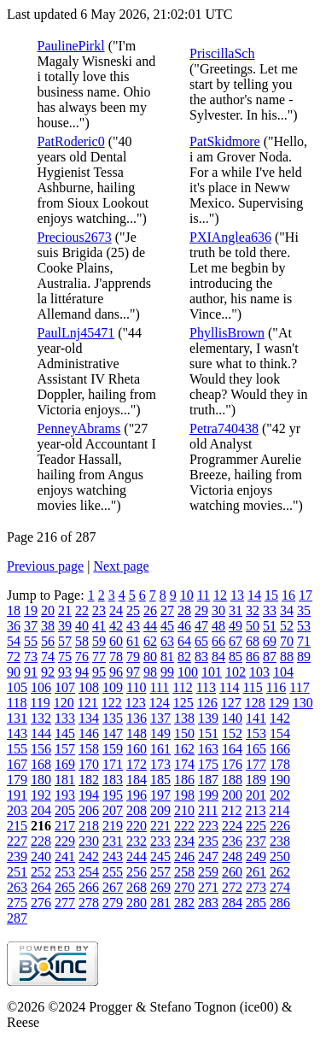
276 (41, 902)
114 (229, 687)
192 (41, 795)
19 (31, 610)
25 (133, 610)
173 (160, 764)
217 (65, 825)
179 (17, 779)
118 (16, 702)
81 (167, 656)
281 (160, 902)
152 (232, 733)
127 (231, 702)
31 (235, 610)
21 (65, 610)
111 (159, 687)
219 (112, 825)
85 (235, 656)
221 (160, 825)
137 (160, 718)
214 (279, 810)
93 (65, 672)
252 (41, 872)
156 (41, 749)
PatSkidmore (224, 141)
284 (232, 902)
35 (304, 610)
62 (150, 641)
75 (65, 656)
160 (136, 749)
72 (13, 656)
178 (280, 764)
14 (254, 595)
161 (160, 749)
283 (208, 902)
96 (116, 672)
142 (280, 718)
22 (82, 610)
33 (269, 610)
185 (160, 779)
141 (256, 718)
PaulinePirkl (71, 45)
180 (41, 779)
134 (89, 718)
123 (135, 702)
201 (256, 795)
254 (89, 872)
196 (136, 795)
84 (218, 656)
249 (256, 856)
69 (269, 641)
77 (99, 656)
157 (65, 749)
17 (305, 595)
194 (89, 795)
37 (31, 626)
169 (65, 764)
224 (232, 825)
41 (99, 626)
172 (136, 764)
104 (283, 672)
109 (112, 687)
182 (89, 779)
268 (136, 887)
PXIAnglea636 (230, 237)
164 (232, 749)
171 (112, 764)
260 (232, 872)
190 (280, 779)
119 (39, 702)
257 (160, 872)
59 (99, 641)
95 (99, 672)
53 (304, 626)
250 (280, 856)
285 (256, 902)
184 (136, 779)
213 (255, 810)
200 (232, 795)
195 (112, 795)
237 (256, 841)
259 (208, 872)
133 (65, 718)
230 (89, 841)
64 (184, 641)
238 (280, 841)
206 (89, 810)
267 (112, 887)
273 (256, 887)
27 (167, 610)
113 (206, 687)
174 (184, 764)
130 (303, 702)
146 (89, 733)
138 (184, 718)
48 (218, 626)
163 (208, 749)
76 (82, 656)
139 (208, 718)
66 (218, 641)
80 (150, 656)
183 (112, 779)
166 (280, 749)
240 (41, 856)
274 (280, 887)
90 (13, 672)
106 (41, 687)
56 (48, 641)
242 (89, 856)
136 (136, 718)
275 (17, 902)
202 (280, 795)
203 (17, 810)
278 (89, 902)
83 (201, 656)
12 (220, 595)
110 (136, 687)
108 (89, 687)
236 (232, 841)
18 (13, 610)
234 (184, 841)
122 (112, 702)
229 (65, 841)
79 (133, 656)
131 (17, 718)
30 (218, 610)
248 (232, 856)
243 (112, 856)
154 (280, 733)
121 (88, 702)
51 (269, 626)
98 (150, 672)
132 (41, 718)
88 (287, 656)
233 (160, 841)
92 (48, 672)
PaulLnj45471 (76, 333)
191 (17, 795)
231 (112, 841)
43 (133, 626)
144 (41, 733)
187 (208, 779)
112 (182, 687)
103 (259, 672)
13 (237, 595)
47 (201, 626)
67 (235, 641)
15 (271, 595)
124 (159, 702)
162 (184, 749)
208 (136, 810)
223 (208, 825)
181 (65, 779)
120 (64, 702)
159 (112, 749)
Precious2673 (75, 237)
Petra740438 (224, 428)
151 (208, 733)
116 (276, 687)
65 (201, 641)
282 (184, 902)
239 (17, 856)
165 (256, 749)
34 (287, 610)
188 (232, 779)
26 (150, 610)
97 (133, 672)
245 (160, 856)
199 (208, 795)
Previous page (45, 566)
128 (255, 702)
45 (167, 626)
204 (41, 810)
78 (116, 656)
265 (65, 887)
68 (252, 641)
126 (207, 702)
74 (48, 656)
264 (41, 887)
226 (280, 825)
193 (65, 795)
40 (82, 626)
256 (136, 872)
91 (31, 672)
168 (41, 764)
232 (136, 841)
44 (150, 626)
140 (232, 718)
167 (17, 764)
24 (116, 610)
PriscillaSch (221, 53)
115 (252, 687)
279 (112, 902)
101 (211, 672)
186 (184, 779)
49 (235, 626)
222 (184, 825)
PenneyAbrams (79, 428)
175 (208, 764)
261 (256, 872)
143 (17, 733)
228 (41, 841)
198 (184, 795)
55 (31, 641)
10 (187, 595)
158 (89, 749)
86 (252, 656)
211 (208, 810)
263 (17, 887)
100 (187, 672)
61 (133, 641)
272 (232, 887)
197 (160, 795)
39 (65, 626)
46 (184, 626)
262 (280, 872)
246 (184, 856)
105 (17, 687)
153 (256, 733)
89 (304, 656)
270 (184, 887)
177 (256, 764)
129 (279, 702)
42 (116, 626)
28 (184, 610)
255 (112, 872)
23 (99, 610)
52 (287, 626)
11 (203, 595)
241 (65, 856)
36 (13, 626)
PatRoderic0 (71, 141)
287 (17, 918)
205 (65, 810)
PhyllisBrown (227, 333)
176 (232, 764)
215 (17, 825)
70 (287, 641)
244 (136, 856)
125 (183, 702)
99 (167, 672)
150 (184, 733)
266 (89, 887)
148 (136, 733)
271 (208, 887)
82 (184, 656)
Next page (120, 566)
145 (65, 733)
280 (136, 902)
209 (160, 810)
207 (112, 810)
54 (13, 641)
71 (304, 641)
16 (288, 595)
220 (136, 825)
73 (31, 656)
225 (256, 825)
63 (167, 641)
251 (17, 872)
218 (89, 825)
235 (208, 841)
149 (160, 733)
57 (65, 641)
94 (82, 672)
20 (48, 610)
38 (48, 626)
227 (17, 841)
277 (65, 902)
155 (17, 749)
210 (184, 810)
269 (160, 887)
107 (65, 687)
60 (116, 641)
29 (201, 610)
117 (299, 687)
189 (256, 779)
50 (252, 626)
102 (235, 672)
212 (231, 810)
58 (82, 641)
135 (112, 718)
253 (65, 872)
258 (184, 872)
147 (112, 733)
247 (208, 856)
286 (280, 902)
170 (89, 764)
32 (252, 610)
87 (269, 656)
